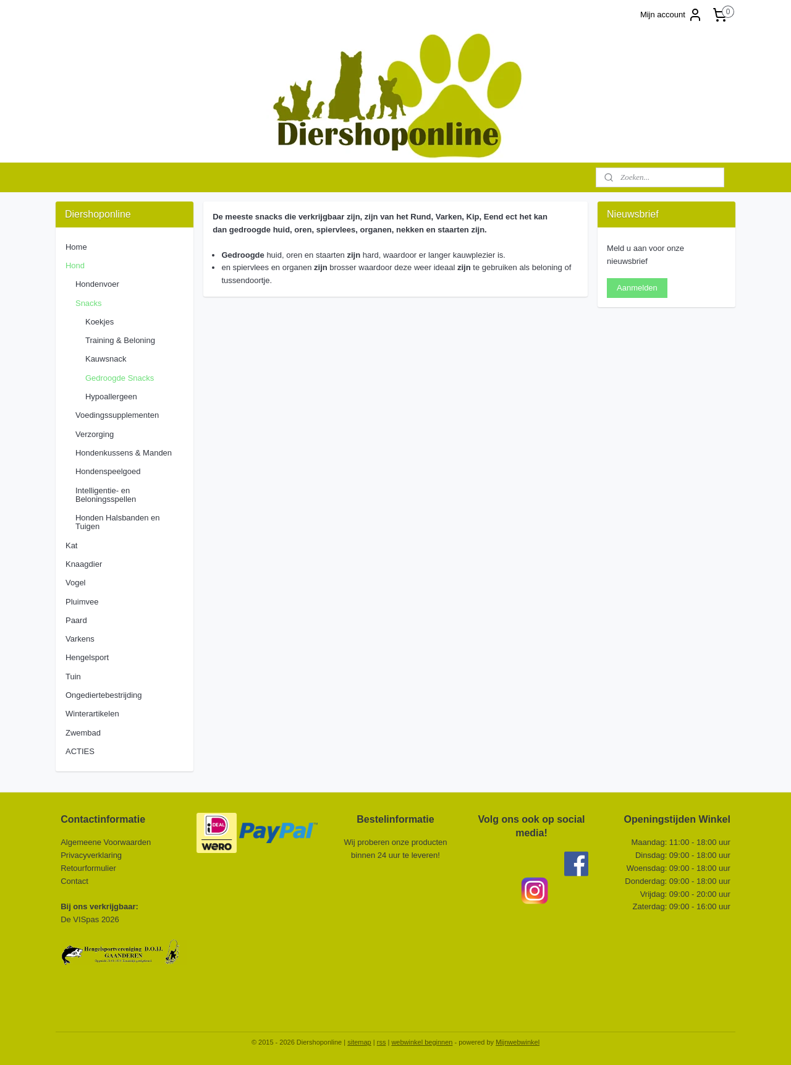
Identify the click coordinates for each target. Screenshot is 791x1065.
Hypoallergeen (111, 396)
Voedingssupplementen (117, 415)
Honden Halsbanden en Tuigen (117, 522)
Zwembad (83, 732)
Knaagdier (84, 564)
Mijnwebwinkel (517, 1042)
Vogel (76, 582)
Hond (75, 265)
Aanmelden (637, 287)
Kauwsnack (105, 358)
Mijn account (671, 14)
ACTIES (80, 751)
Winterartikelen (92, 713)
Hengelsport (87, 657)
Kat (72, 545)
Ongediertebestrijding (104, 695)
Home (76, 247)
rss (381, 1042)
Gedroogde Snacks (119, 378)
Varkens (80, 638)
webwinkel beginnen (421, 1042)
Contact (75, 881)
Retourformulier (88, 868)
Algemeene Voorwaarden (106, 842)
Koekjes (99, 321)
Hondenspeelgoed (108, 471)
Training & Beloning (120, 340)
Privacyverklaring (91, 855)
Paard (76, 620)
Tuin (73, 676)
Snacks (88, 303)
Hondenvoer (97, 284)
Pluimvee (82, 601)
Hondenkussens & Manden (123, 452)
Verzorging (94, 434)
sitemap (359, 1042)
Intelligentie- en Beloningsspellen (105, 495)
